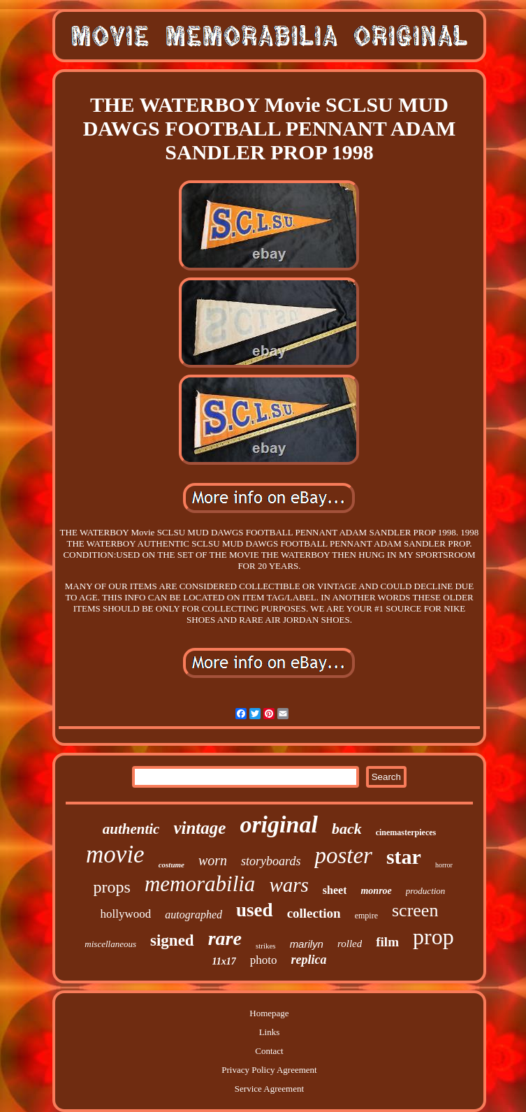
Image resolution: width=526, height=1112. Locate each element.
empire (366, 915)
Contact (269, 1051)
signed (172, 940)
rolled (349, 943)
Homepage (268, 1013)
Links (269, 1032)
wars (288, 885)
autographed (193, 914)
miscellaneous (110, 944)
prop (433, 936)
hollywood (126, 913)
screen (415, 910)
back (347, 828)
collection (314, 913)
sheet (335, 890)
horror (444, 865)
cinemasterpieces (406, 832)
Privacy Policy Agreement (268, 1069)
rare (225, 938)
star (403, 856)
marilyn (306, 944)
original (278, 824)
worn (212, 860)
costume (171, 864)
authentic (131, 829)
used (254, 910)
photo (263, 960)
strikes (266, 945)
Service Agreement (269, 1088)
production (426, 891)
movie (115, 854)
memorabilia (200, 884)
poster (343, 855)
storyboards (270, 861)
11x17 (224, 961)
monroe (375, 891)
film (387, 941)
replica (308, 960)
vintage (199, 827)
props (112, 887)
